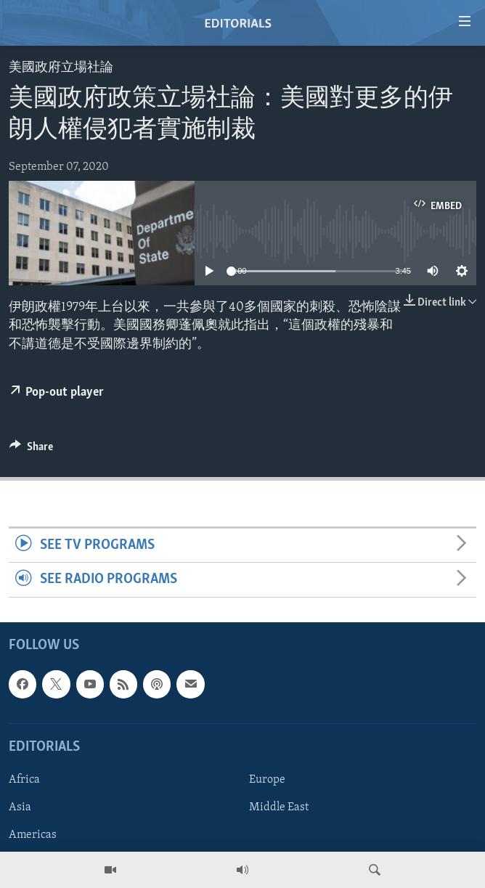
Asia (20, 807)
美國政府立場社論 (61, 68)
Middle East (279, 807)
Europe (267, 780)
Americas (33, 835)
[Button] (31, 450)
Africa (24, 780)
